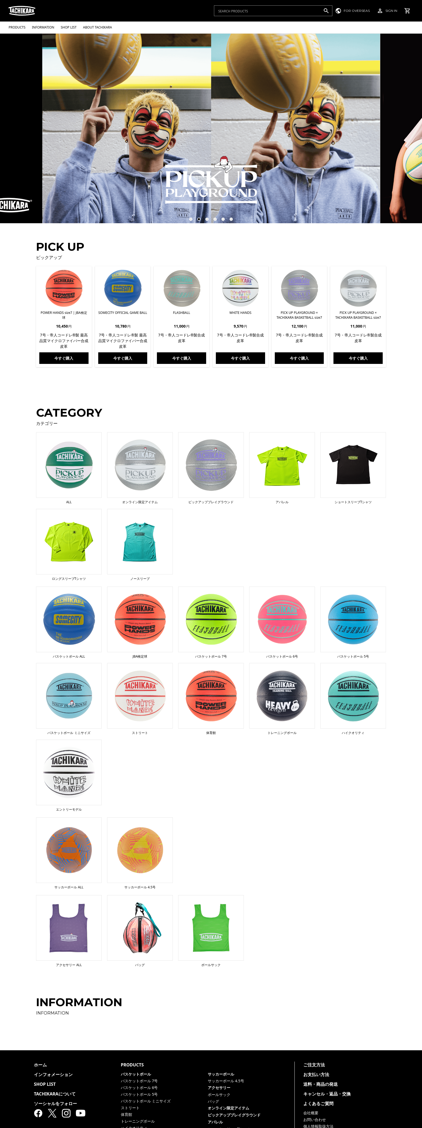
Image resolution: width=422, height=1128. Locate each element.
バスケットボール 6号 (139, 1087)
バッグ (213, 1101)
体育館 (126, 1114)
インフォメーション (53, 1074)
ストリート (130, 1107)
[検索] (326, 11)
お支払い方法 (316, 1074)
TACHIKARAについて (55, 1094)
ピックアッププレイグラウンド (234, 1115)
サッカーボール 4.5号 (226, 1080)
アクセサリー (219, 1087)
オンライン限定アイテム (228, 1108)
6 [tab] (228, 216)
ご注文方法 (314, 1065)
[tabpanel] (211, 128)
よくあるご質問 (318, 1103)
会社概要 (310, 1112)
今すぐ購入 (63, 358)
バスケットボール (136, 1074)
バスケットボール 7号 (139, 1080)
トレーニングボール (138, 1121)
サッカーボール (221, 1074)
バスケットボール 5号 (139, 1094)
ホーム (40, 1065)
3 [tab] (204, 216)
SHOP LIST (45, 1084)
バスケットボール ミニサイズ (146, 1101)
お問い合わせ (314, 1119)
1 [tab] (188, 216)
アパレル (215, 1122)
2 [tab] (196, 216)
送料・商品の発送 (320, 1084)
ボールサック (219, 1094)
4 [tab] (212, 216)
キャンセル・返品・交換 (327, 1094)
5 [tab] (220, 216)
